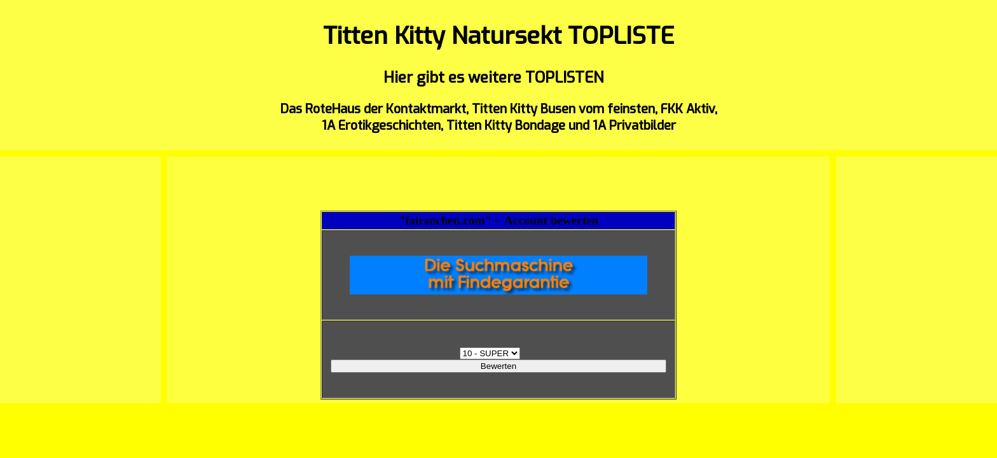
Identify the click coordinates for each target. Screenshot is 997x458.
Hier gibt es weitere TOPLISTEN (493, 77)
